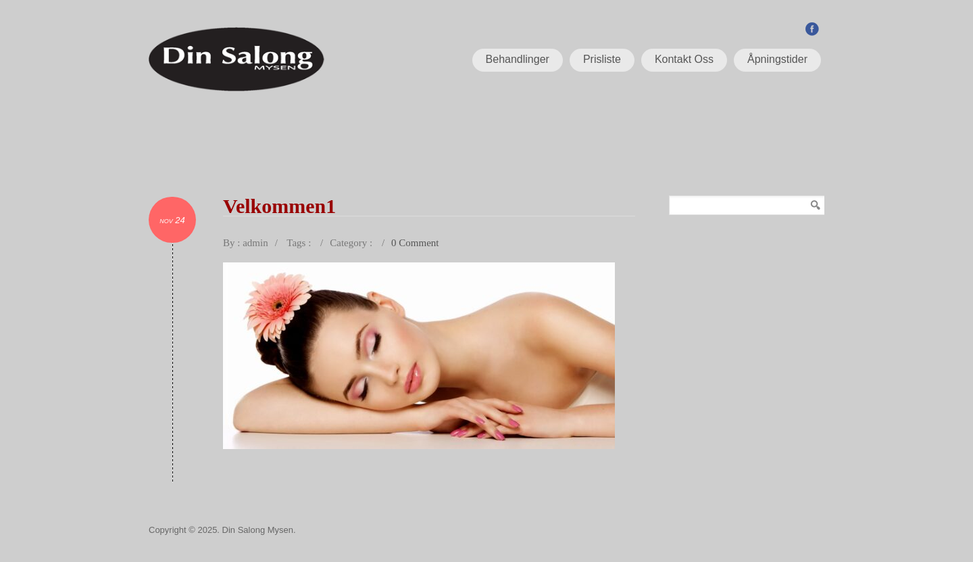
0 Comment (415, 242)
